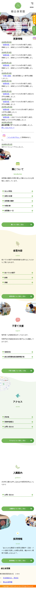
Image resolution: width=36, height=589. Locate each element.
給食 (5, 277)
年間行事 (7, 206)
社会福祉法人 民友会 (10, 578)
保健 (5, 282)
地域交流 (7, 352)
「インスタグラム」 (11, 137)
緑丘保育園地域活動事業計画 (14, 357)
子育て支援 (7, 76)
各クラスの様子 (9, 273)
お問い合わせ (9, 426)
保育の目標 (8, 196)
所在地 (6, 417)
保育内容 (6, 44)
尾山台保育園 (7, 582)
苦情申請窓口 (9, 422)
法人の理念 (8, 191)
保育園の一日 (9, 210)
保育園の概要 (9, 201)
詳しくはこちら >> (8, 127)
